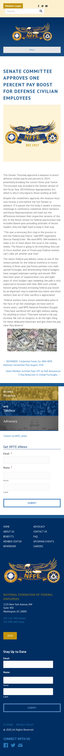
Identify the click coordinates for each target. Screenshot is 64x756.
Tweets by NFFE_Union (15, 436)
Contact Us (40, 531)
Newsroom (9, 546)
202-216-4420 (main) (14, 618)
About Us (8, 531)
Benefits (8, 536)
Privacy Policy (25, 724)
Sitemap (8, 724)
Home (6, 526)
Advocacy (39, 526)
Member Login (13, 5)
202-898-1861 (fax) (13, 621)
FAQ (35, 536)
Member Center (12, 541)
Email (7, 453)
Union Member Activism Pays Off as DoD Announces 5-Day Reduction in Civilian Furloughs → (33, 372)
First (5, 480)
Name (7, 467)
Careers (38, 546)
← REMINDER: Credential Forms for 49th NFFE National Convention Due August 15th (27, 363)
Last (5, 492)
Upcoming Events (43, 541)
